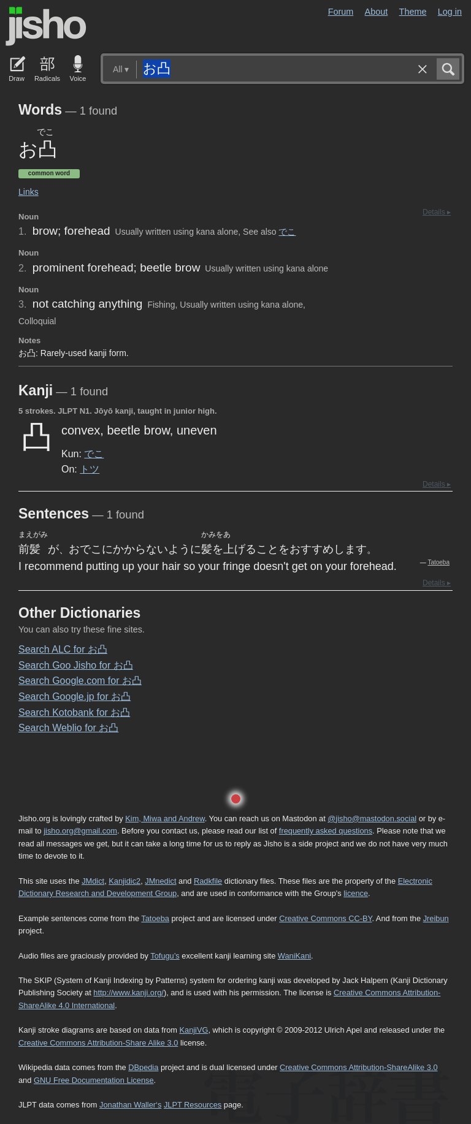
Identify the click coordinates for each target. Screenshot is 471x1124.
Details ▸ (437, 212)
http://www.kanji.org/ (128, 992)
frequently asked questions (325, 830)
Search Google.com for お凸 (80, 680)
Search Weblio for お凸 (68, 728)
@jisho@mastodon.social (371, 818)
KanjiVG (193, 1030)
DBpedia (143, 1067)
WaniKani (294, 955)
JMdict (93, 881)
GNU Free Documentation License (94, 1080)
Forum (341, 12)
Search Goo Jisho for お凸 (75, 665)
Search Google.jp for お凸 (74, 696)
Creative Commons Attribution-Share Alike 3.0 (98, 1042)
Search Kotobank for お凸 (74, 712)
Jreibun (436, 918)
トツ (89, 469)
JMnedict (160, 881)
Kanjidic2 (124, 881)
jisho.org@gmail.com (80, 830)
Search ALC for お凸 (62, 649)
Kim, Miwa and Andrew (164, 818)
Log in (450, 12)
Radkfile (208, 881)
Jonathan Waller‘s (130, 1104)
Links (28, 192)
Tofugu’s (164, 955)
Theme (413, 12)
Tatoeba (438, 562)
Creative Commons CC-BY (325, 918)
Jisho (46, 26)
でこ (287, 232)
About (376, 12)
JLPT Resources (192, 1104)
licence (355, 893)
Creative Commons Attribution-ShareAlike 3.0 (358, 1067)
